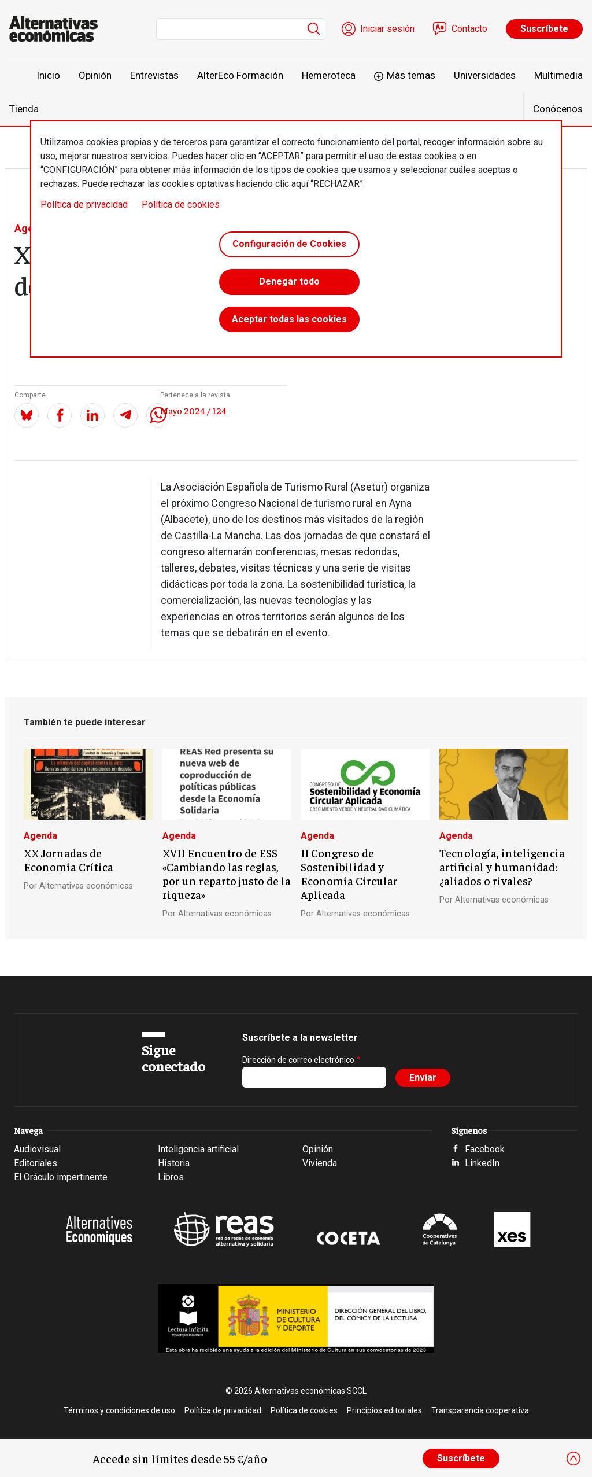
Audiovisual (37, 1149)
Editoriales (35, 1163)
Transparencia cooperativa (480, 1410)
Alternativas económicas (86, 886)
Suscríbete (544, 28)
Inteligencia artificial (198, 1149)
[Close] (573, 1458)
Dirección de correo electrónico (298, 1060)
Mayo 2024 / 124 (193, 410)
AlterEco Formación (240, 75)
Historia (174, 1163)
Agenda (40, 835)
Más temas (411, 75)
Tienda (24, 109)
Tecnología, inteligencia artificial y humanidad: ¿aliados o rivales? (502, 866)
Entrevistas (154, 75)
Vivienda (319, 1163)
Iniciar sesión (387, 28)
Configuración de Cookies (289, 245)
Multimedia (558, 75)
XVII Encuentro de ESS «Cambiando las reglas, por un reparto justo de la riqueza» (226, 873)
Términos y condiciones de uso (119, 1410)
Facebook (485, 1149)
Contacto (469, 28)
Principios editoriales (384, 1410)
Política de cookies (181, 204)
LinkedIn (482, 1163)
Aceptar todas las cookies (289, 323)
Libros (171, 1177)
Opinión (95, 75)
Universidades (485, 75)
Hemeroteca (329, 75)
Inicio (48, 75)
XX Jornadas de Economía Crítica (68, 860)
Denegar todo (289, 284)
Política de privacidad (84, 204)
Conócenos (558, 109)
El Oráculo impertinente (61, 1177)
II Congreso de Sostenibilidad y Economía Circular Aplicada (349, 873)
